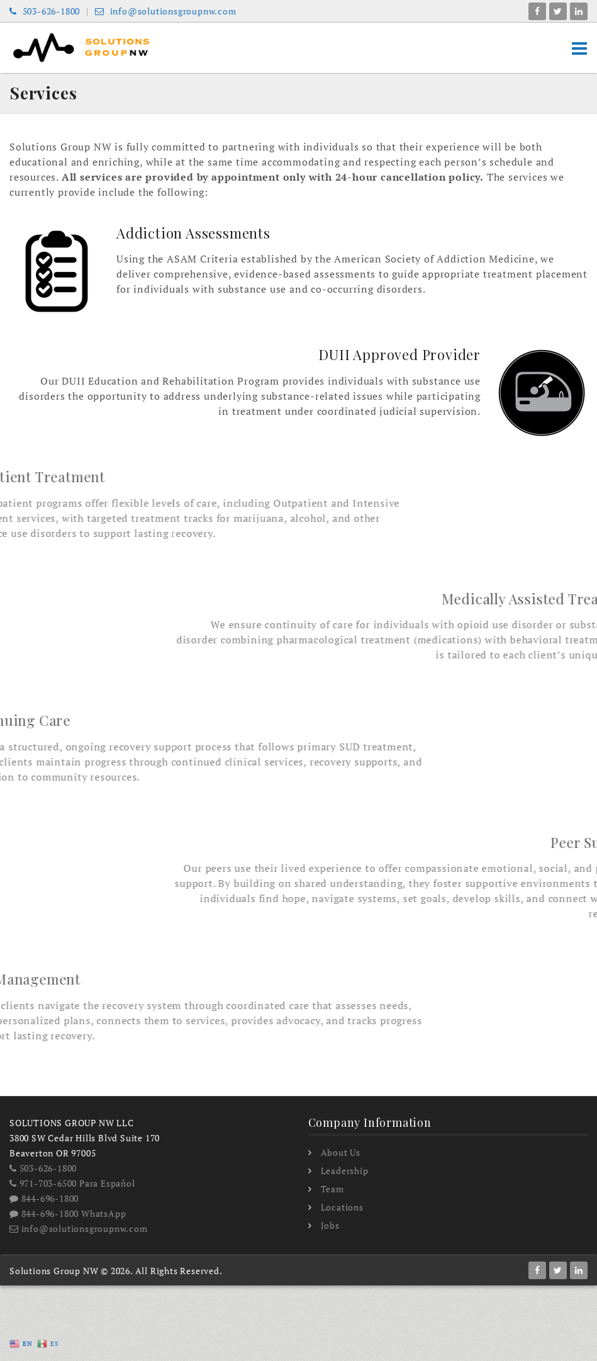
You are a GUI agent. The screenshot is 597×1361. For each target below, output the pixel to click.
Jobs (330, 1225)
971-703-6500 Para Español (72, 1183)
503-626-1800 (44, 11)
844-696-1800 (44, 1198)
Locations (342, 1207)
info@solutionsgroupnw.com (166, 11)
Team (332, 1189)
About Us (340, 1152)
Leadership (345, 1171)
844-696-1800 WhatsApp (67, 1213)
